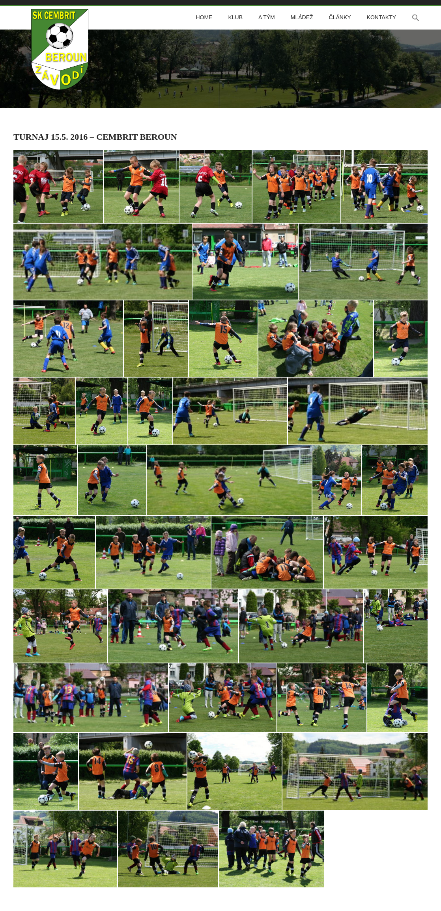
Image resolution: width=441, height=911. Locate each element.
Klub (235, 17)
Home (204, 17)
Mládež (302, 17)
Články (340, 17)
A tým (266, 17)
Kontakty (381, 17)
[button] (416, 18)
